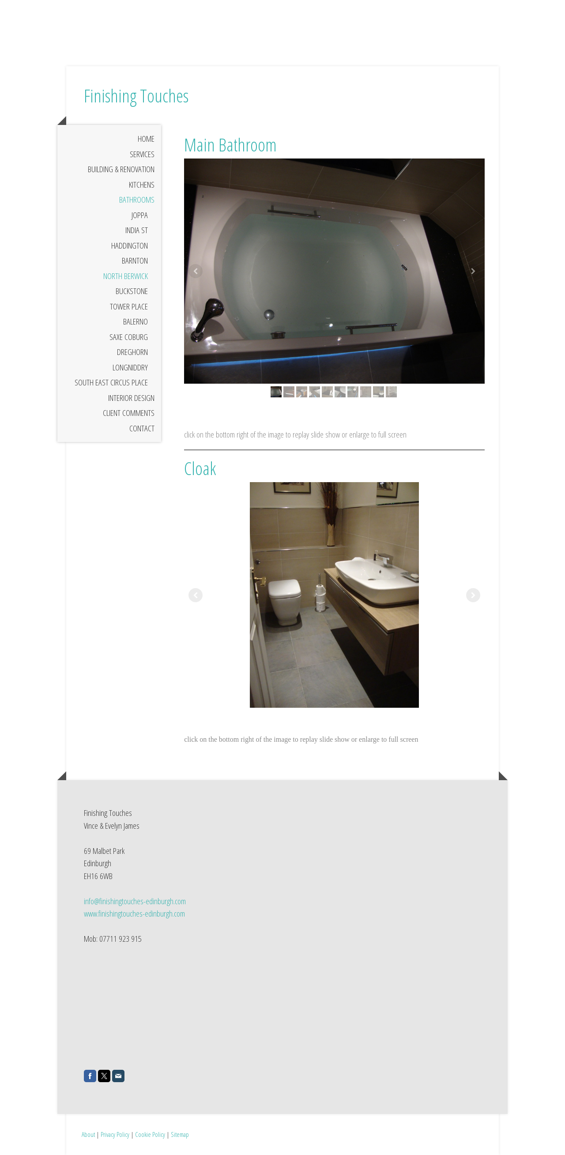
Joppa (140, 215)
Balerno (135, 321)
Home (146, 138)
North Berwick (125, 276)
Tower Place (129, 306)
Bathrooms (136, 199)
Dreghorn (132, 352)
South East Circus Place (111, 382)
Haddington (129, 245)
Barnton (135, 260)
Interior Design (131, 398)
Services (142, 154)
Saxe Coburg (128, 337)
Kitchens (141, 184)
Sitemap (180, 1134)
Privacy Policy (115, 1134)
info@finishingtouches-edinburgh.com (135, 901)
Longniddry (130, 367)
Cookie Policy (150, 1134)
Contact (141, 428)
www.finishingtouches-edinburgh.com (134, 913)
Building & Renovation (121, 169)
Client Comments (128, 413)
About (88, 1134)
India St (136, 230)
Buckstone (132, 291)
